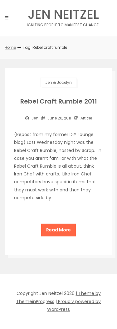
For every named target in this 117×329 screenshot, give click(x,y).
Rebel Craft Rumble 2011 (58, 101)
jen (35, 118)
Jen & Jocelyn (58, 82)
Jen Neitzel (63, 16)
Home (10, 47)
